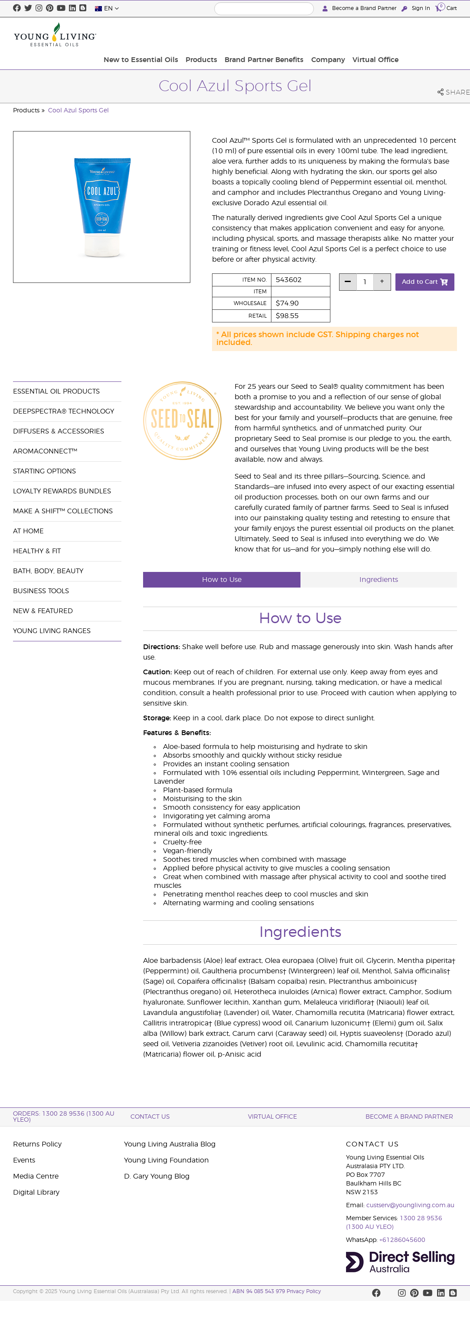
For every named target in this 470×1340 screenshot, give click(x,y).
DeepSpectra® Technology (63, 411)
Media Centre (36, 1176)
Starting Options (44, 471)
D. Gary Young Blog (156, 1176)
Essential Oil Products (56, 391)
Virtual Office (431, 34)
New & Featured (43, 611)
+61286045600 (402, 1240)
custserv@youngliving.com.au (410, 1205)
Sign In (416, 8)
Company (386, 34)
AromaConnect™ (45, 451)
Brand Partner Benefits (324, 34)
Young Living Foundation (166, 1160)
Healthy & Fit (37, 551)
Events (24, 1160)
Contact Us (150, 1117)
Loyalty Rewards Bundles (62, 491)
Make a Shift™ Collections (63, 511)
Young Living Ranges (52, 631)
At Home (28, 531)
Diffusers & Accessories (58, 431)
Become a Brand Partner (360, 8)
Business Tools (41, 591)
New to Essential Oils (206, 34)
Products (264, 34)
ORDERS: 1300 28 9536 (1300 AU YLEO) (63, 1117)
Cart (446, 8)
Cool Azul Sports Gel (78, 111)
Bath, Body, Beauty (48, 571)
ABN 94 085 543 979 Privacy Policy (276, 1291)
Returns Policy (37, 1144)
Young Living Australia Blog (169, 1144)
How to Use (222, 579)
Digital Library (36, 1192)
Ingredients (378, 579)
